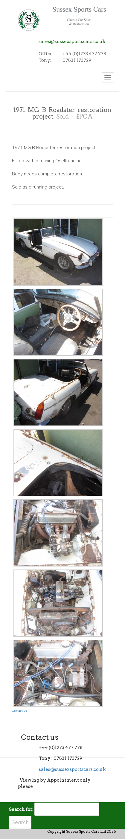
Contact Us (19, 710)
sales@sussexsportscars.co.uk (72, 41)
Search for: (21, 809)
